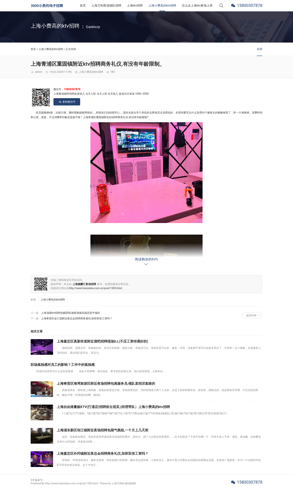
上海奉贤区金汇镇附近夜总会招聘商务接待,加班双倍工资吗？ (76, 318)
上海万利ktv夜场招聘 (124, 483)
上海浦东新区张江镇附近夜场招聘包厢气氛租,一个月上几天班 (102, 430)
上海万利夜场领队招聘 (106, 5)
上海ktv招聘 (135, 5)
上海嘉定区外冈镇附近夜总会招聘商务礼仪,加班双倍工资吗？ (102, 453)
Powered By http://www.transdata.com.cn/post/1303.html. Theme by (71, 483)
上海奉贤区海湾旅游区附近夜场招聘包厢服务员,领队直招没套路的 (106, 383)
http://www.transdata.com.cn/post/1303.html (95, 288)
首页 (83, 5)
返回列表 (251, 315)
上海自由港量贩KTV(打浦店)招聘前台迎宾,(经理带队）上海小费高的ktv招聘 (113, 407)
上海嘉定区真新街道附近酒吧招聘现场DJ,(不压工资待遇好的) (102, 341)
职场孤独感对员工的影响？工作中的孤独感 (63, 365)
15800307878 (249, 5)
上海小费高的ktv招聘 (162, 5)
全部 (259, 49)
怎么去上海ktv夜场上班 (197, 5)
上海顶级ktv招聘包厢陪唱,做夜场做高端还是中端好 (70, 312)
